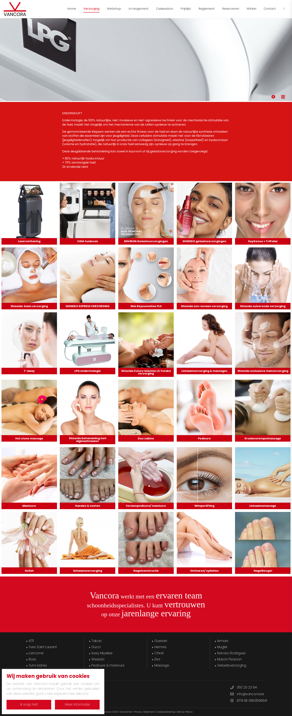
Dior (157, 659)
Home (71, 9)
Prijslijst (186, 9)
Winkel (251, 9)
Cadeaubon (164, 9)
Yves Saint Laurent (43, 647)
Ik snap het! (29, 704)
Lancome (36, 653)
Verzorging (91, 9)
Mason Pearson (229, 659)
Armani (222, 641)
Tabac (96, 641)
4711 (31, 641)
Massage (161, 665)
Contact (270, 9)
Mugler (222, 647)
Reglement (207, 9)
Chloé (159, 653)
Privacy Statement (144, 711)
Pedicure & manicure (107, 665)
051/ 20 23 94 (247, 687)
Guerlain (160, 641)
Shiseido (97, 659)
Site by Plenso (185, 711)
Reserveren (230, 9)
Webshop (114, 9)
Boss (32, 659)
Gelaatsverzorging (231, 665)
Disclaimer (126, 711)
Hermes (160, 647)
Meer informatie (77, 704)
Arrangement (138, 9)
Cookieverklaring (166, 711)
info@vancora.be (250, 694)
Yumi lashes (38, 665)
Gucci (96, 647)
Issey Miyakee (101, 653)
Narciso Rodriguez (231, 653)
